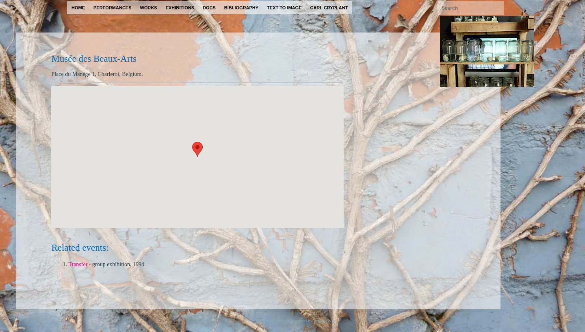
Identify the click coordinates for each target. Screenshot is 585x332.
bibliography (241, 7)
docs (209, 7)
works (148, 7)
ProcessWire (325, 320)
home (78, 7)
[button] (197, 149)
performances (112, 7)
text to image (284, 7)
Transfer (77, 264)
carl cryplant (329, 7)
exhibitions (180, 7)
